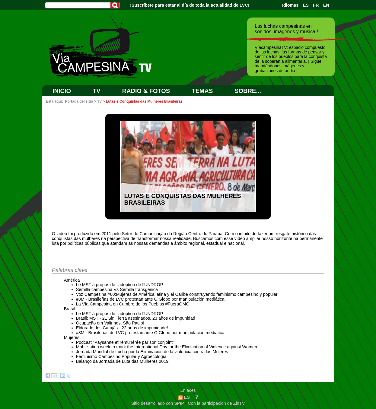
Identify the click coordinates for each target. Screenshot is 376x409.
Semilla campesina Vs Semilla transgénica (117, 289)
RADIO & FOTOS (146, 91)
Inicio (62, 91)
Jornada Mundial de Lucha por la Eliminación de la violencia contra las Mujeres (152, 351)
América (72, 280)
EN (326, 5)
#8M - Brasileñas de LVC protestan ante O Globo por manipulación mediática (150, 299)
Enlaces (188, 390)
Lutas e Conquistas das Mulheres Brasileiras (144, 101)
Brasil (69, 308)
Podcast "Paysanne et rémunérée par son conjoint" (125, 342)
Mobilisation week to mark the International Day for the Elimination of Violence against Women (166, 346)
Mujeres (71, 337)
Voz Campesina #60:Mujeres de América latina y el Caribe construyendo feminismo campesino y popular (177, 294)
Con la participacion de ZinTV (216, 403)
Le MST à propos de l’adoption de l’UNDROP (119, 284)
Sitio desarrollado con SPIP (158, 403)
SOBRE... (247, 91)
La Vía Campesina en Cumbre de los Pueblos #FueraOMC (132, 304)
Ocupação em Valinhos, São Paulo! (110, 323)
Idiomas (290, 5)
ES (306, 5)
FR (316, 5)
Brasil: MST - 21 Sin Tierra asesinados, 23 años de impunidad (135, 318)
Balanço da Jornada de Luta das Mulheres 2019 (122, 361)
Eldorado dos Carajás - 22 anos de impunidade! (122, 327)
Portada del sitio (79, 101)
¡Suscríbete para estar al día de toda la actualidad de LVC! (190, 5)
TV (96, 91)
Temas (202, 91)
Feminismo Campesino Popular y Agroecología (121, 356)
